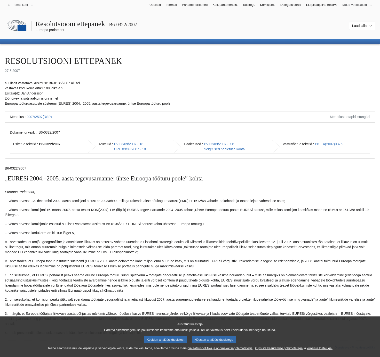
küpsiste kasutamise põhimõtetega (279, 352)
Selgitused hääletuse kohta (224, 149)
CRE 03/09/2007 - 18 (130, 149)
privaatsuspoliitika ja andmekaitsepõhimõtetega (220, 352)
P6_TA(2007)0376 (328, 144)
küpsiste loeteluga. (319, 352)
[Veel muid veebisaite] (357, 5)
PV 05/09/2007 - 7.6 (219, 144)
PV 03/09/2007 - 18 (128, 144)
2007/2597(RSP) (39, 117)
